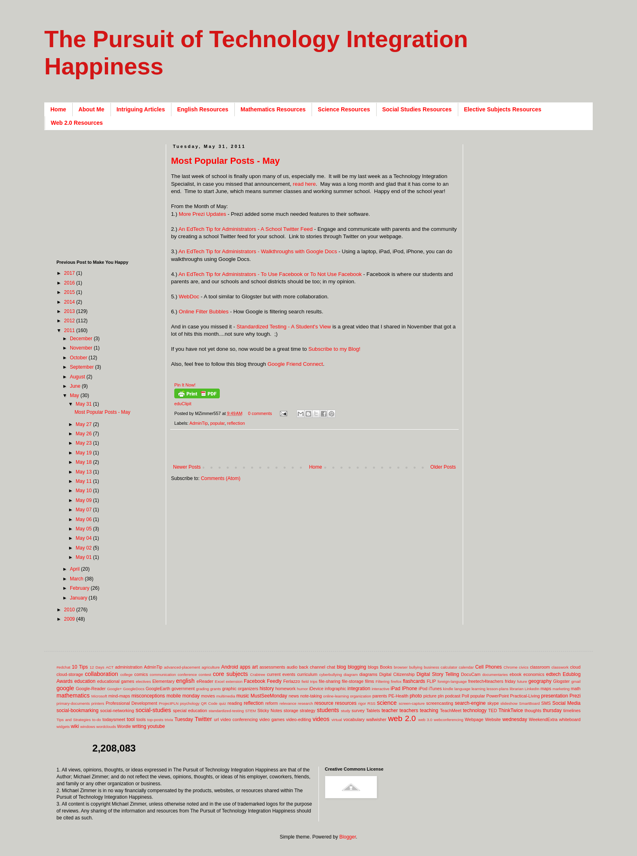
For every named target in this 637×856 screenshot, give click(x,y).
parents (380, 695)
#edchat (63, 667)
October (79, 358)
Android (229, 667)
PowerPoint (497, 695)
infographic (335, 688)
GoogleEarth (157, 688)
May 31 (84, 404)
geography (540, 681)
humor (302, 689)
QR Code (209, 703)
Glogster (561, 681)
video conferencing (239, 719)
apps (245, 667)
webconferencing (449, 719)
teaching (429, 710)
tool (130, 719)
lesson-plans (498, 689)
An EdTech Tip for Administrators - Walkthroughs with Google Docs (257, 251)
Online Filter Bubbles (203, 312)
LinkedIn (531, 689)
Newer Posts (187, 467)
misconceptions (148, 696)
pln (441, 695)
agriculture (211, 667)
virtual (337, 719)
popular (217, 423)
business (431, 667)
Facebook (254, 681)
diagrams (368, 674)
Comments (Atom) (220, 478)
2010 (70, 610)
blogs (373, 667)
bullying (415, 667)
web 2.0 (402, 718)
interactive (381, 689)
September (82, 367)
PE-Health (398, 695)
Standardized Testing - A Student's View (283, 327)
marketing (561, 689)
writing (139, 726)
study (345, 710)
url (216, 719)
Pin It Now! (184, 384)
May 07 (84, 510)
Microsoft (99, 696)
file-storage (352, 681)
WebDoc (189, 296)
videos (320, 719)
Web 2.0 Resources (77, 122)
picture (429, 695)
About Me (91, 109)
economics (533, 674)
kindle (448, 689)
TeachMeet (451, 710)
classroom (540, 667)
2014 (70, 302)
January (79, 598)
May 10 (84, 490)
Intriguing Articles (141, 109)
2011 (70, 330)
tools (141, 719)
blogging (357, 667)
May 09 (84, 500)
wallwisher (376, 719)
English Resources (202, 109)
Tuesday (183, 719)
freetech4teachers (485, 681)
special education (190, 710)
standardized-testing (226, 710)
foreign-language (452, 681)
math (576, 688)
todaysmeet (113, 719)
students (328, 710)
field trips (309, 681)
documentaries (495, 674)
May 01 (84, 557)
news (293, 695)
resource (324, 703)
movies (208, 695)
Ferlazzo (291, 681)
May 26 (84, 434)
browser (400, 667)
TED (492, 710)
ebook (515, 674)
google (65, 688)
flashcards (414, 681)
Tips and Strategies (73, 719)
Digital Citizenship (396, 674)
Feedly (274, 681)
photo (416, 696)
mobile (174, 696)
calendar (466, 667)
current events (281, 674)
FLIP (431, 681)
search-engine (470, 703)
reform (271, 703)
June (76, 386)
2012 (70, 321)
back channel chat (317, 667)
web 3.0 (425, 719)
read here (304, 184)
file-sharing (329, 681)
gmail (576, 681)
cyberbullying (330, 674)
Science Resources (344, 109)
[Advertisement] (319, 451)
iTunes (435, 688)
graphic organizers (240, 688)
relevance (288, 703)
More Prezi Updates (202, 214)
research (305, 703)
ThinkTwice (510, 710)
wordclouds (106, 726)
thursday (552, 710)
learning (478, 689)
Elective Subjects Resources (503, 109)
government (183, 688)
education (84, 681)
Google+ (114, 689)
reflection (236, 423)
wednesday (515, 719)
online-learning (336, 696)
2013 (70, 311)
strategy (307, 710)
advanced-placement (182, 667)
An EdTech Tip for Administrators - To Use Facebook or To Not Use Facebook (270, 274)
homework (285, 688)
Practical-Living (525, 695)
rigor (362, 703)
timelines (572, 710)
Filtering (383, 681)
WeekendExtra (543, 719)
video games (271, 719)
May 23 (84, 443)
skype (493, 703)
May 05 (84, 529)
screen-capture (412, 703)
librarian (516, 689)
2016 (70, 283)
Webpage (474, 719)
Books (386, 667)
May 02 (84, 548)
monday (191, 696)
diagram (351, 674)
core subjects (230, 674)
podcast (452, 695)
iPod (423, 688)
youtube (156, 726)
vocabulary (353, 719)
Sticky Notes (270, 710)
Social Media (566, 703)
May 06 (84, 519)
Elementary (163, 681)
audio (292, 667)
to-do (96, 719)
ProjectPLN (169, 703)
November (82, 348)
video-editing (298, 719)
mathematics (73, 695)
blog (341, 667)
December (82, 338)
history (267, 688)
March (77, 579)
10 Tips (80, 667)
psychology (189, 703)
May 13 (84, 472)
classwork (560, 667)
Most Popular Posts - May (225, 161)
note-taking (311, 695)
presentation (554, 696)
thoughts (532, 710)
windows (87, 726)
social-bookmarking (77, 710)
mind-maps (119, 695)
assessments (272, 667)
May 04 (84, 538)
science (387, 703)
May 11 (84, 481)
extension (234, 681)
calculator (449, 667)
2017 (70, 273)
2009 (70, 619)
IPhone (409, 688)
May (75, 395)
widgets (63, 726)
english (185, 681)
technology (475, 710)
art (255, 667)
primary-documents (73, 703)
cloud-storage (69, 674)
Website (493, 719)
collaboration (101, 674)
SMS (545, 703)
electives (143, 681)
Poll (465, 695)
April (75, 569)
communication (163, 674)
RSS (371, 703)
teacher (389, 710)
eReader (205, 681)
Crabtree (257, 674)
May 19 (84, 453)
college (126, 674)
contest (205, 674)
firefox (396, 681)
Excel (219, 681)
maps (545, 688)
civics (523, 667)
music (242, 696)
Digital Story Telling (437, 674)
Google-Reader (91, 688)
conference (187, 674)
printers (97, 703)
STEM (250, 710)
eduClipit (182, 403)
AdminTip (198, 423)
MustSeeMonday (269, 696)
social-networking (117, 710)
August (78, 377)
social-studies (153, 710)
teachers (408, 710)
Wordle (124, 726)
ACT (109, 667)
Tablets (373, 710)
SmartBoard (529, 703)
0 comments (260, 413)
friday (510, 681)
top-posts (155, 719)
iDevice (316, 688)
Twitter (203, 719)
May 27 (84, 424)
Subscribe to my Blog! (334, 349)
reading (235, 703)
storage (291, 710)
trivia (169, 719)
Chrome (511, 667)
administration (128, 667)
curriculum (307, 674)
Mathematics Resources (273, 109)
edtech (553, 674)
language (462, 689)
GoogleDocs (134, 689)
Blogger (347, 837)
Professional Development (131, 703)
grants (215, 689)
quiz (222, 703)
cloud (575, 667)
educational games (115, 681)
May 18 (84, 462)
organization (360, 696)
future (522, 681)
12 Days (97, 667)
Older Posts (443, 467)
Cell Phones (488, 667)
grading (202, 689)
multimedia (225, 696)
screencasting (439, 703)
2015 (70, 292)
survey (358, 710)
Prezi (575, 696)
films (369, 681)
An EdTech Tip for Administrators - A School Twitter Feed (245, 229)
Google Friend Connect (295, 364)
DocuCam (471, 674)
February (80, 588)
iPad (395, 688)
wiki (75, 726)
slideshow (509, 703)
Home (58, 109)
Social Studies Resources (417, 109)
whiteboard (570, 719)
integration (358, 688)
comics (141, 674)
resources (346, 703)
